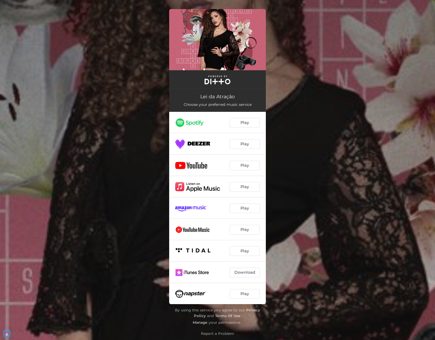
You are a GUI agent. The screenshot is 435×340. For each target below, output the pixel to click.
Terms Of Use (227, 315)
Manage (200, 322)
